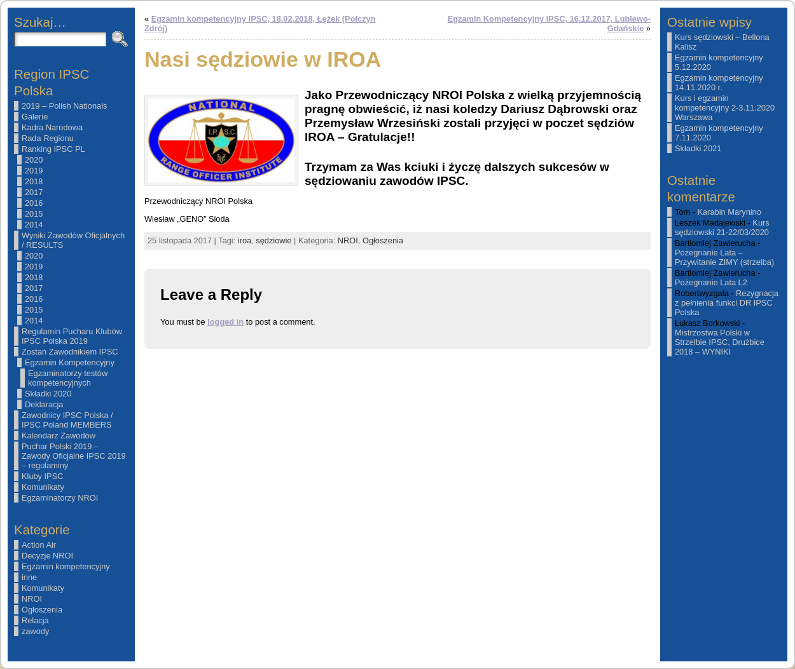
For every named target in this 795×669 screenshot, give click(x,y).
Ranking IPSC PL (53, 149)
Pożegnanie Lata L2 (711, 282)
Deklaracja (44, 404)
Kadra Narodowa (52, 127)
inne (29, 577)
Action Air (39, 545)
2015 (34, 214)
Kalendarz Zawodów (58, 435)
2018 (34, 181)
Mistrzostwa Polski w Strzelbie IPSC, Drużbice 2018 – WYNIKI (719, 342)
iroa (244, 240)
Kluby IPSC (42, 476)
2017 (34, 192)
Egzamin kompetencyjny (66, 566)
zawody (35, 631)
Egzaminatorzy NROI (60, 498)
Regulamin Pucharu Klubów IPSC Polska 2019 (72, 336)
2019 (34, 170)
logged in (225, 322)
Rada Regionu (48, 138)
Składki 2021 (698, 148)
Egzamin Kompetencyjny (69, 362)
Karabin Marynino (729, 212)
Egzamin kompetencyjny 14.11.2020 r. (719, 82)
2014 (34, 224)
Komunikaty (43, 487)
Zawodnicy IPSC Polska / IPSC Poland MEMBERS (67, 419)
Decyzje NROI (47, 555)
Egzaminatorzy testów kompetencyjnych (67, 378)
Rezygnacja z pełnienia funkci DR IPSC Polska (726, 302)
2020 (34, 160)
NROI (32, 599)
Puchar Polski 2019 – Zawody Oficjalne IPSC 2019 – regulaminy (74, 456)
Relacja (35, 620)
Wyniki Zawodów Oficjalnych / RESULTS (73, 240)
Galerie (35, 116)
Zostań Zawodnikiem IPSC (70, 351)
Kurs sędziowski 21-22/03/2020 (722, 227)
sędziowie (273, 240)
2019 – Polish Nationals (64, 106)
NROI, (350, 240)
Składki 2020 (48, 393)
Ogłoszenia (42, 609)
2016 (34, 203)
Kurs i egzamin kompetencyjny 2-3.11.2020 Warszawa (725, 107)
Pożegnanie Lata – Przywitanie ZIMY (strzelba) (724, 257)
